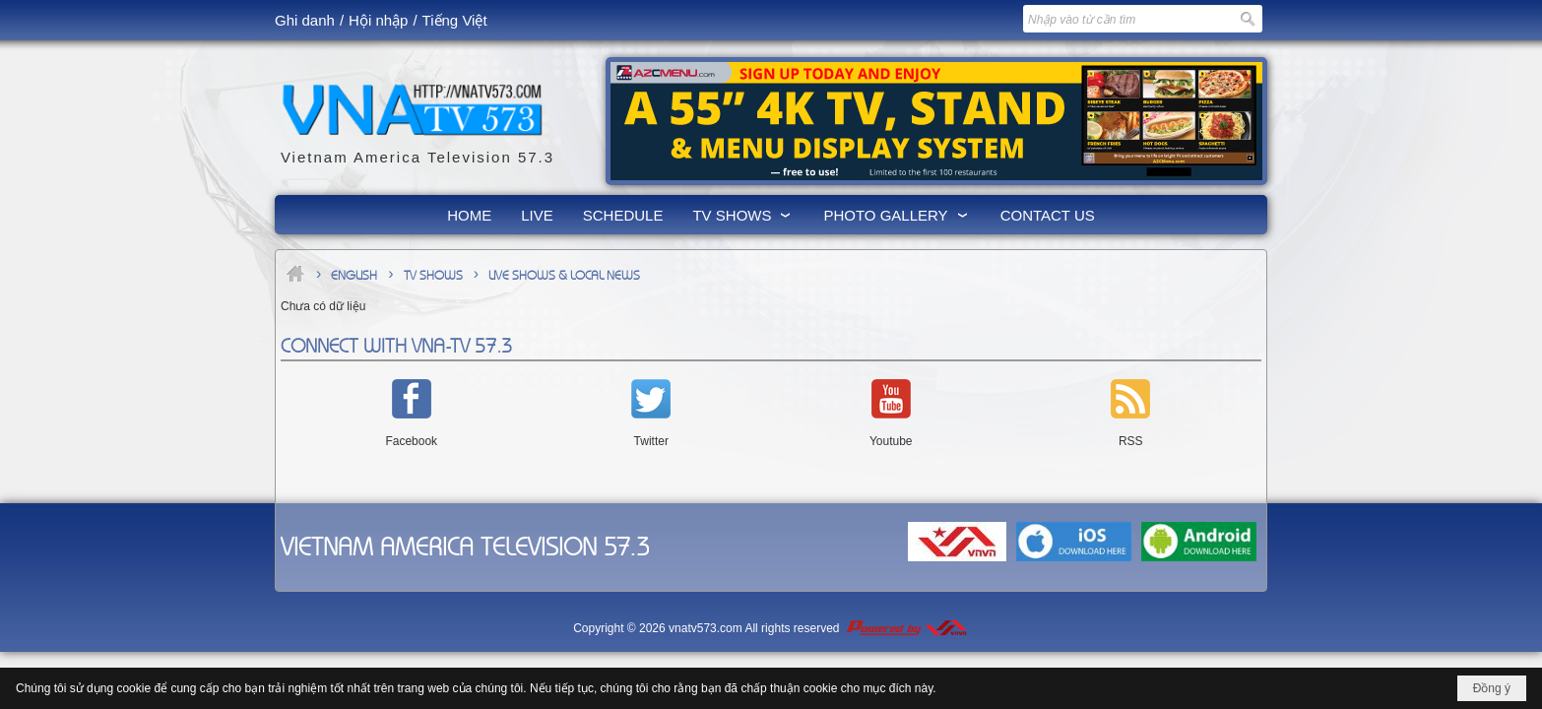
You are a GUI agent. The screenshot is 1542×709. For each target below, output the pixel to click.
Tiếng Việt (454, 20)
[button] (742, 214)
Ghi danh (305, 20)
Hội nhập (378, 20)
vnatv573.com (705, 628)
